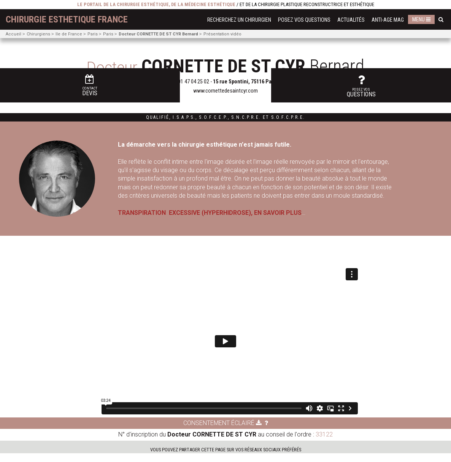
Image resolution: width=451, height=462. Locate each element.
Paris (92, 34)
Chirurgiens (38, 34)
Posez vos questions (304, 20)
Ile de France (69, 34)
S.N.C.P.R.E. (246, 117)
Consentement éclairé (222, 431)
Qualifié (157, 117)
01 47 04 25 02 (193, 81)
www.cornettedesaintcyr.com (225, 91)
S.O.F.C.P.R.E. (288, 117)
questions (435, 72)
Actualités (351, 20)
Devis (17, 72)
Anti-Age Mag (388, 20)
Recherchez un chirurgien (239, 20)
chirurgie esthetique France (67, 19)
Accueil (13, 34)
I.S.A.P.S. (184, 117)
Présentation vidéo (222, 34)
